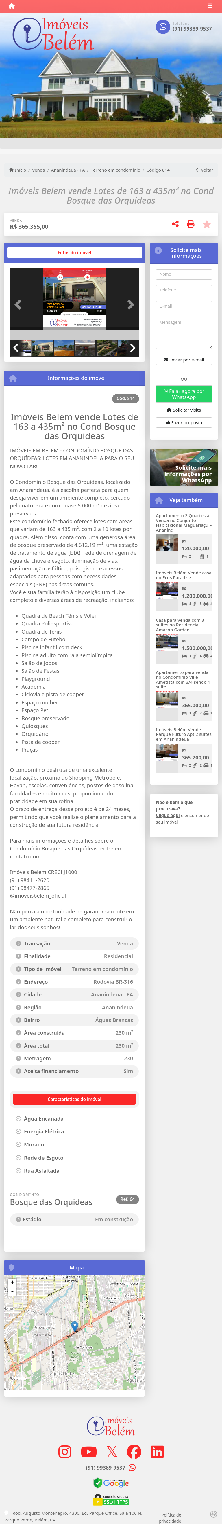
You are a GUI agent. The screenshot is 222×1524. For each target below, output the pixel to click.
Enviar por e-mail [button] (184, 360)
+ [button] (12, 1283)
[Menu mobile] (12, 6)
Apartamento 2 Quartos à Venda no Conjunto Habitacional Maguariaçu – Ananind (184, 523)
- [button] (12, 1291)
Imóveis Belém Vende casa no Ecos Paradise (183, 575)
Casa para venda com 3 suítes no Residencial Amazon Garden (180, 624)
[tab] (28, 252)
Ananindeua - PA (68, 170)
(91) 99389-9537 (192, 29)
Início (17, 170)
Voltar (204, 170)
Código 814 (158, 170)
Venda (38, 170)
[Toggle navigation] (210, 6)
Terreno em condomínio (115, 170)
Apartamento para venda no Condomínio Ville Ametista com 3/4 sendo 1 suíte (183, 679)
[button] (19, 304)
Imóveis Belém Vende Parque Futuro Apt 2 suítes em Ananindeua (184, 734)
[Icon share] (65, 1451)
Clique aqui (168, 815)
